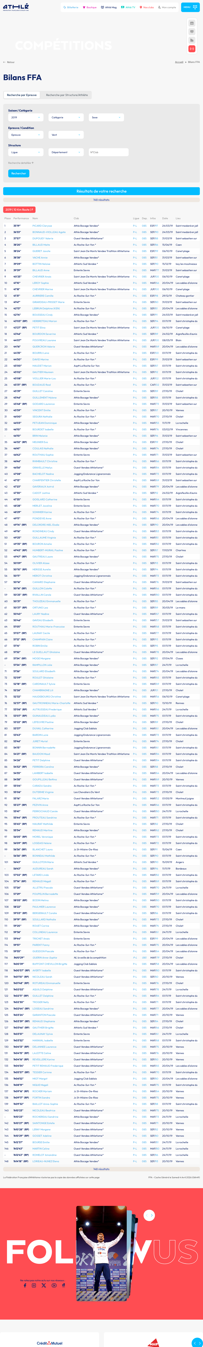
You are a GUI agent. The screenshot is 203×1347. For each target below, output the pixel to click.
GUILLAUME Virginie (44, 454)
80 (156, 218)
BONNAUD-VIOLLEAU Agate (49, 148)
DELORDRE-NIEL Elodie (46, 441)
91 (156, 231)
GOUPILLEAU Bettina (45, 696)
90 (156, 148)
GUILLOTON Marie (43, 778)
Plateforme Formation (133, 1307)
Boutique (90, 7)
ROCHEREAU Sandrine (45, 1033)
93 (156, 479)
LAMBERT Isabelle (43, 689)
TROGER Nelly (41, 918)
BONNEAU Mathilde (44, 772)
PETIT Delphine (41, 676)
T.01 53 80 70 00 (53, 1307)
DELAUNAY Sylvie (43, 950)
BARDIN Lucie (40, 651)
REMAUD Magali (42, 797)
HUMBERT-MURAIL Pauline (48, 466)
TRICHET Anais (41, 855)
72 (157, 759)
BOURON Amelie (42, 460)
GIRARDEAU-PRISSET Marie (49, 218)
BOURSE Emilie (41, 1058)
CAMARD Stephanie (44, 498)
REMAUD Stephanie (44, 937)
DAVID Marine (41, 276)
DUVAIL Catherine (43, 645)
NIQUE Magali (40, 1001)
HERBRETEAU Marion (45, 237)
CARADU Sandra (42, 702)
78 (157, 568)
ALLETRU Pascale (43, 804)
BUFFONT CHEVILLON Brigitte (50, 880)
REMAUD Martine (42, 746)
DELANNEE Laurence (44, 963)
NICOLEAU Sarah (42, 893)
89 (156, 250)
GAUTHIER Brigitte (43, 944)
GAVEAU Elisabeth (43, 536)
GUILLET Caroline (43, 307)
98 (156, 212)
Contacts (57, 1326)
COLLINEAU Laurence (45, 848)
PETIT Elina (39, 244)
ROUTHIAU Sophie (43, 371)
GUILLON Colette (42, 505)
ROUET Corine (41, 842)
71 (157, 371)
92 (156, 288)
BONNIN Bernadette (44, 664)
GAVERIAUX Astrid (43, 403)
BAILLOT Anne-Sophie (45, 1020)
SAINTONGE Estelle (44, 1039)
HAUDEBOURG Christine (47, 613)
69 (157, 263)
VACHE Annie (40, 174)
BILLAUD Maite (41, 161)
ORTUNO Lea (40, 524)
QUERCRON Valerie (44, 263)
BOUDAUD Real (42, 301)
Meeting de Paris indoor (167, 1304)
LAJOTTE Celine (42, 969)
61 (157, 645)
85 (156, 517)
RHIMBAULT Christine (45, 377)
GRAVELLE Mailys (42, 384)
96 (156, 352)
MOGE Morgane (42, 575)
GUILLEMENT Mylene (45, 314)
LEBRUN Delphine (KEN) (46, 225)
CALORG (126, 1304)
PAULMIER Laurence (44, 823)
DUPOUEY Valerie (43, 155)
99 (156, 167)
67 (157, 530)
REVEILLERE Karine (44, 976)
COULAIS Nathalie (43, 365)
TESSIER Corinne (42, 988)
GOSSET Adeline (42, 1052)
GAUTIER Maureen (43, 288)
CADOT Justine (41, 409)
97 (156, 142)
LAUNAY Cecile (41, 549)
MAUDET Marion (42, 282)
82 (157, 460)
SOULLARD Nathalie (44, 836)
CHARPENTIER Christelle (47, 396)
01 (156, 606)
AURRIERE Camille (43, 212)
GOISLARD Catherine (45, 416)
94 (156, 237)
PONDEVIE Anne (42, 435)
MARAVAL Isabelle (43, 957)
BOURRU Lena (41, 269)
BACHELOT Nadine (43, 390)
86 (156, 161)
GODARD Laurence (44, 320)
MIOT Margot (40, 995)
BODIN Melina (41, 816)
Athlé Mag (109, 7)
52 (157, 715)
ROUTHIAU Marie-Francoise (49, 543)
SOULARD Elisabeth (44, 587)
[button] (151, 1146)
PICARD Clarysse (42, 142)
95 (156, 562)
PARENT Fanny (41, 861)
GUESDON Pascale (43, 867)
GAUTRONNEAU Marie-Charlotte (51, 619)
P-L (135, 142)
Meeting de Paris (163, 1301)
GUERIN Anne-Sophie (45, 874)
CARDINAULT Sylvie (44, 600)
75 (157, 473)
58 (157, 880)
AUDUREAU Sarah (43, 785)
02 (157, 295)
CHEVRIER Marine (43, 205)
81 (156, 174)
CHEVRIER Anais (42, 193)
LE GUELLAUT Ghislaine (46, 568)
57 (157, 536)
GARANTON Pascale (44, 931)
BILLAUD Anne (41, 186)
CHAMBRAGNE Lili (43, 606)
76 (157, 346)
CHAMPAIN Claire (43, 556)
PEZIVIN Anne (40, 721)
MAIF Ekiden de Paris (166, 1307)
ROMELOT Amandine (45, 1071)
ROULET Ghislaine (43, 594)
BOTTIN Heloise (41, 180)
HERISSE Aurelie (42, 486)
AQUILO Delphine (43, 906)
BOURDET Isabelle (43, 346)
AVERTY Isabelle (42, 887)
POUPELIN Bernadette (45, 810)
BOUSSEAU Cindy (43, 231)
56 (157, 613)
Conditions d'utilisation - (17, 1326)
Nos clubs (147, 7)
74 (157, 365)
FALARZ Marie (41, 715)
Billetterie (70, 7)
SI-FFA (124, 1301)
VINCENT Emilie (42, 326)
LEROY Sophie (41, 199)
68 (157, 543)
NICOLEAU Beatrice (44, 1027)
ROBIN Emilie (40, 562)
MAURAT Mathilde (43, 740)
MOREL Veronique (43, 753)
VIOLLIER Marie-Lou (44, 295)
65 (157, 594)
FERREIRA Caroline (43, 683)
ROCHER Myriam (42, 1007)
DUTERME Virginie (43, 708)
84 (157, 384)
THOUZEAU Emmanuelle (47, 517)
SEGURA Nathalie (42, 333)
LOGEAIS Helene (42, 759)
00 (157, 193)
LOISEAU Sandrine (43, 925)
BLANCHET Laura (42, 766)
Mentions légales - (41, 1326)
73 (157, 320)
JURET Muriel (40, 657)
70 (157, 333)
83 (157, 447)
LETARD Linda (41, 791)
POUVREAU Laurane (44, 256)
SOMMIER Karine (42, 428)
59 (157, 810)
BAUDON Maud (41, 670)
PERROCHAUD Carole (45, 727)
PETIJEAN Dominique (45, 339)
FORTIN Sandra (41, 1014)
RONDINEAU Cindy (43, 447)
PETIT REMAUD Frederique (48, 982)
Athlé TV (128, 7)
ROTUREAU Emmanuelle (46, 899)
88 (156, 155)
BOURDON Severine (44, 250)
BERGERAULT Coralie (45, 829)
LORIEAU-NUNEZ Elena (46, 1078)
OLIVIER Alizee (41, 479)
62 (157, 746)
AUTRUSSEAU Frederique (47, 626)
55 (157, 339)
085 (144, 142)
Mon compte (167, 7)
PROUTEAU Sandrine (45, 734)
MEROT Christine (42, 492)
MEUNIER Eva (40, 358)
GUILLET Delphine (43, 912)
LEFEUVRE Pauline (43, 638)
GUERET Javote (41, 167)
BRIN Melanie (40, 352)
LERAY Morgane (42, 1046)
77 (157, 186)
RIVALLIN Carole (42, 511)
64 (157, 416)
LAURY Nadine (41, 530)
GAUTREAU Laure (43, 473)
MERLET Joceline (42, 422)
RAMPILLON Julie (42, 581)
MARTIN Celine (41, 1065)
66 (157, 199)
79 (157, 403)
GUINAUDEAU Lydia (44, 632)
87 (156, 282)
